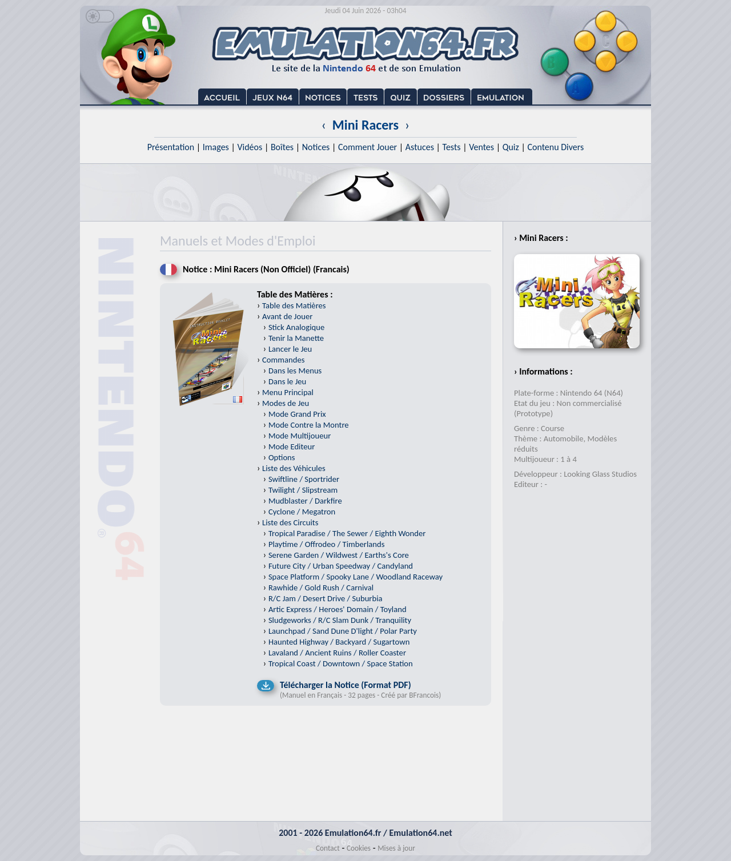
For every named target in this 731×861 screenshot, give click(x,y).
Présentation (171, 147)
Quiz (511, 147)
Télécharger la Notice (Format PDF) (345, 684)
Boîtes (282, 147)
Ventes (481, 147)
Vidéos (249, 147)
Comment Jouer (367, 147)
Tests (452, 147)
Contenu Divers (555, 147)
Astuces (419, 147)
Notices (316, 147)
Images (216, 147)
